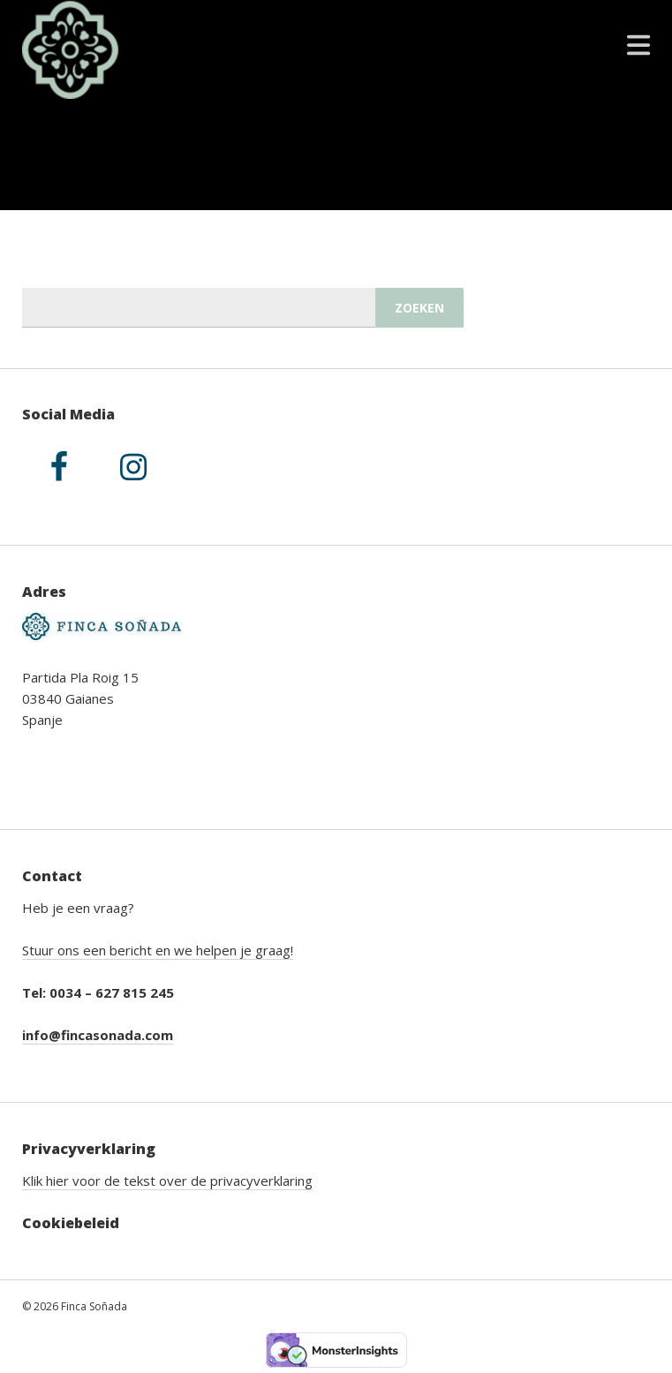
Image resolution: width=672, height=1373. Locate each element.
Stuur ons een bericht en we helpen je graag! (157, 950)
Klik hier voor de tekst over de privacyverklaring (167, 1180)
